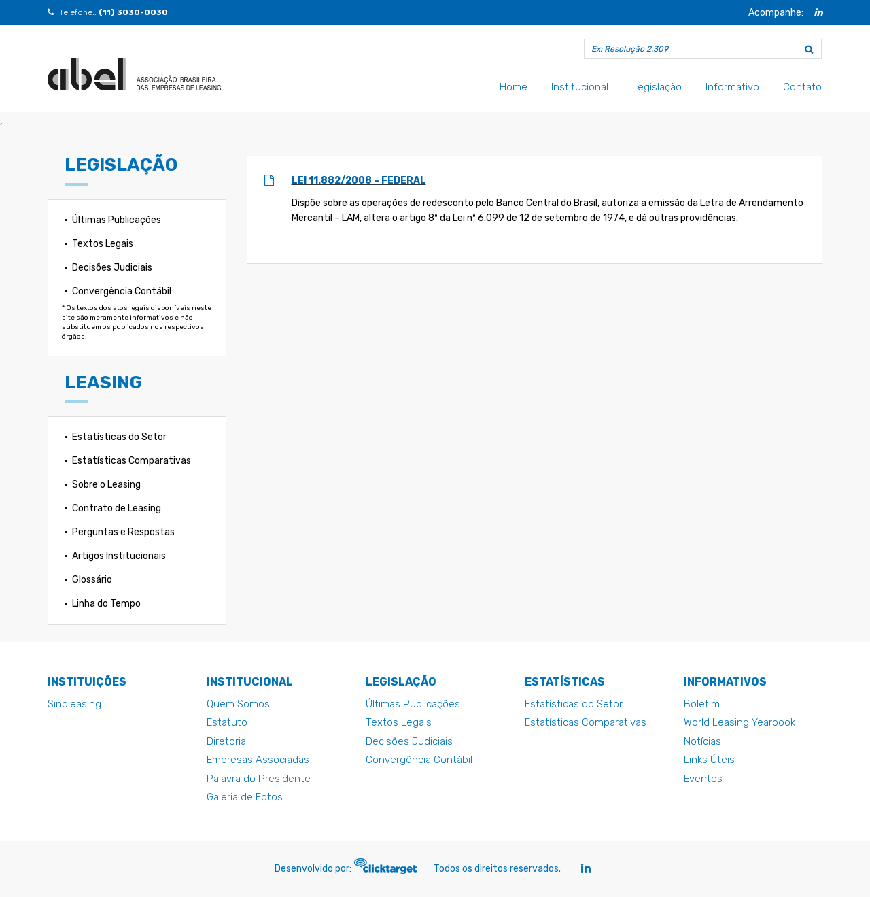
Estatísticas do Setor (119, 437)
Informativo (732, 87)
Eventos (703, 779)
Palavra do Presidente (259, 779)
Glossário (92, 580)
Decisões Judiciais (112, 267)
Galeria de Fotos (245, 797)
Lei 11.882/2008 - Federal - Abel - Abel (134, 74)
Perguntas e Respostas (123, 532)
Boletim (702, 704)
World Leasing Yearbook (739, 722)
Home (513, 87)
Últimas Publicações (116, 220)
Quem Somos (238, 704)
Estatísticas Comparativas (131, 461)
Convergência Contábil (121, 291)
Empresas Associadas (258, 760)
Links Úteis (709, 760)
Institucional (579, 87)
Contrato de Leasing (116, 508)
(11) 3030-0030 (133, 12)
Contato (802, 87)
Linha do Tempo (106, 603)
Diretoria (226, 741)
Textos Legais (102, 244)
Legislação (657, 87)
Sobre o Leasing (106, 484)
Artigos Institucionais (119, 556)
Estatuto (227, 722)
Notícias (702, 741)
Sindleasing (74, 704)
